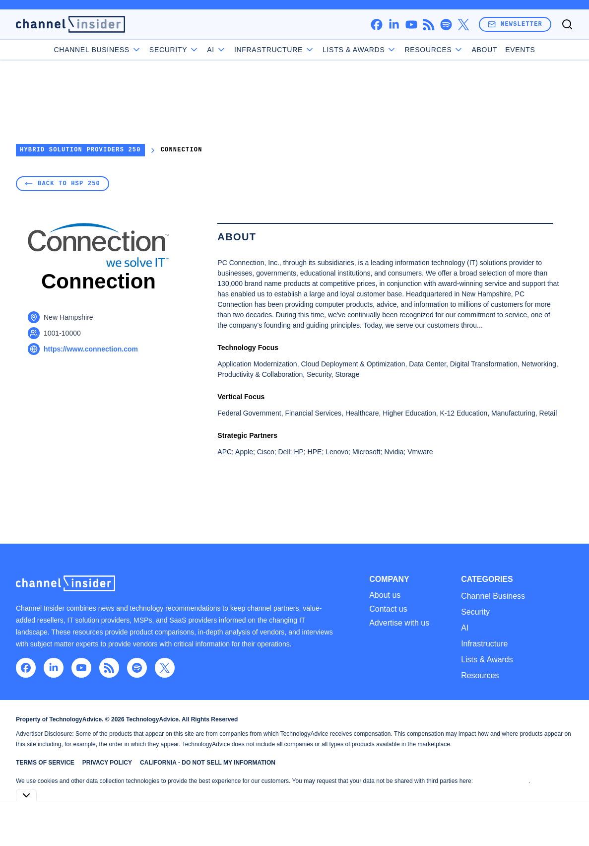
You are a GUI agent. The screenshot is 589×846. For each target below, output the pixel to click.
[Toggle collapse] (26, 795)
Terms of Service (45, 762)
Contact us (388, 609)
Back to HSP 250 (62, 183)
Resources (480, 675)
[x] (463, 24)
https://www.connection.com (91, 349)
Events (520, 50)
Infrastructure (274, 50)
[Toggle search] (567, 24)
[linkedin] (393, 24)
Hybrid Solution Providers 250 (80, 150)
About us (384, 595)
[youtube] (411, 24)
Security (174, 50)
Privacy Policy (107, 762)
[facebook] (376, 24)
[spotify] (446, 24)
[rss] (428, 24)
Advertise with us (399, 623)
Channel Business (97, 50)
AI (216, 50)
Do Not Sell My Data (501, 780)
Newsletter (515, 24)
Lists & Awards (487, 659)
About (484, 50)
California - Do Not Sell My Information (207, 762)
